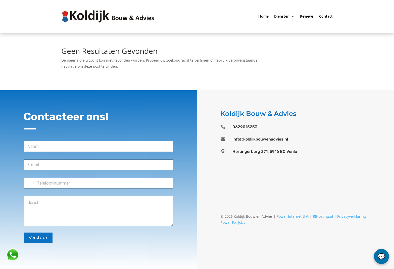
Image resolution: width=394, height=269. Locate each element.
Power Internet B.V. (293, 216)
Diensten (281, 16)
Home (263, 16)
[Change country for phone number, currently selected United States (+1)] (29, 183)
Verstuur (38, 237)
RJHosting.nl (323, 216)
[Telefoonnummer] (98, 183)
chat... (381, 256)
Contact (326, 16)
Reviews (307, 16)
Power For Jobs (233, 222)
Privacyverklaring (351, 216)
